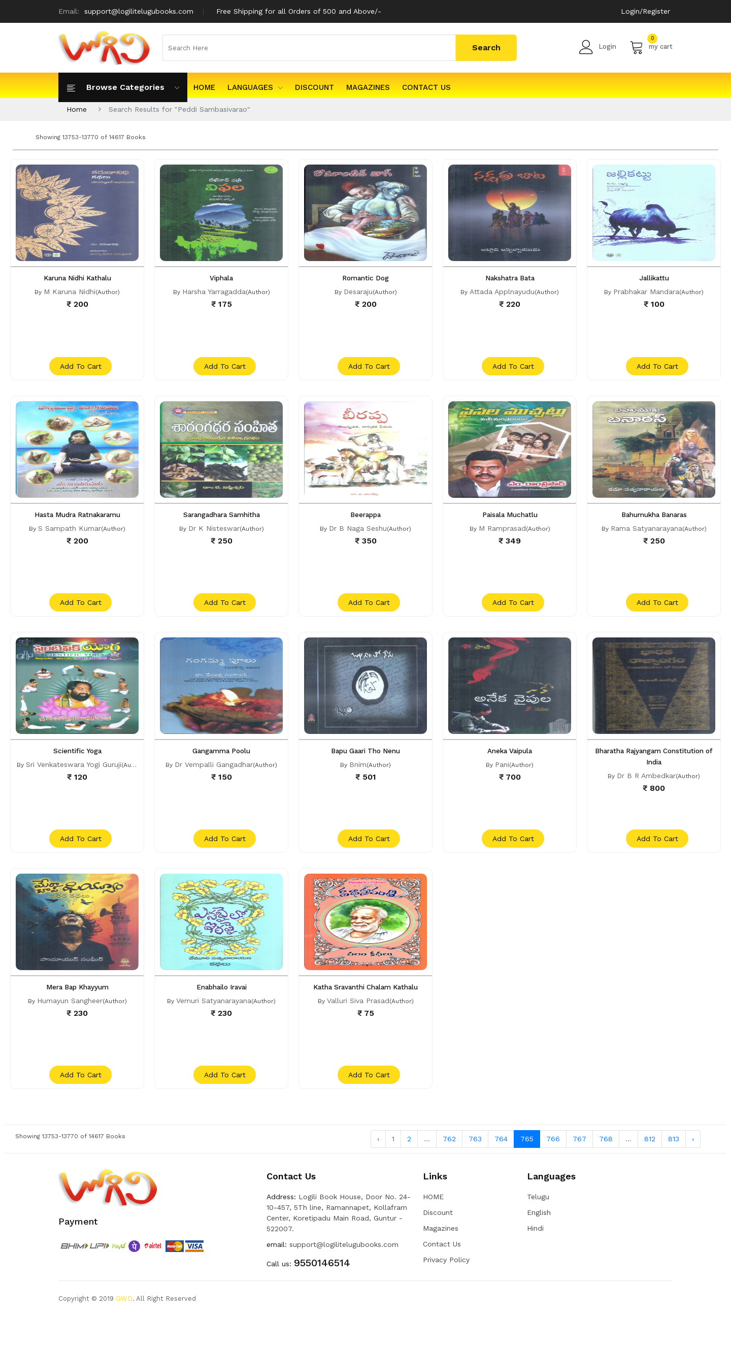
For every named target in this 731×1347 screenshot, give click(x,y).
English (539, 1243)
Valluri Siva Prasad (358, 1023)
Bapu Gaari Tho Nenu (365, 765)
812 (649, 1169)
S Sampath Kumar (69, 535)
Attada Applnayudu (502, 291)
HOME (204, 87)
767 (579, 1169)
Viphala (222, 278)
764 (501, 1169)
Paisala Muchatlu (510, 522)
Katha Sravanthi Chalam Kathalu (365, 1009)
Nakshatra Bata (510, 278)
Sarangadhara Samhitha (221, 522)
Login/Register (645, 11)
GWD (124, 1329)
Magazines (368, 87)
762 (449, 1169)
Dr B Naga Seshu (358, 535)
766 (553, 1169)
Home (77, 109)
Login (597, 47)
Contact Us (426, 87)
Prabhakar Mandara (646, 291)
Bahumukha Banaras (654, 522)
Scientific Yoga (77, 765)
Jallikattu (654, 278)
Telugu (538, 1227)
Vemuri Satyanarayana (213, 1023)
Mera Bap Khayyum (77, 1009)
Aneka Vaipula (510, 765)
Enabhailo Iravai (221, 1009)
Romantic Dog (365, 278)
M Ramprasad (502, 535)
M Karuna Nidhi (69, 291)
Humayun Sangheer (70, 1023)
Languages (255, 87)
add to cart (78, 373)
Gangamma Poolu (221, 765)
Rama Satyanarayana (646, 535)
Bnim (358, 779)
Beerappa (365, 522)
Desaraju (358, 291)
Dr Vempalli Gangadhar (214, 779)
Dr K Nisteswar (214, 535)
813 (673, 1169)
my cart (651, 47)
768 (606, 1169)
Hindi (535, 1259)
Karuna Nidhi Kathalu (77, 278)
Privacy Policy (446, 1290)
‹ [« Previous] (378, 1169)
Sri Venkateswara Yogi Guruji (73, 779)
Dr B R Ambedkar (646, 790)
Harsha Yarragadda (214, 291)
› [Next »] (693, 1169)
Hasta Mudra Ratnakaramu (77, 522)
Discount (314, 87)
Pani (502, 779)
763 (475, 1169)
